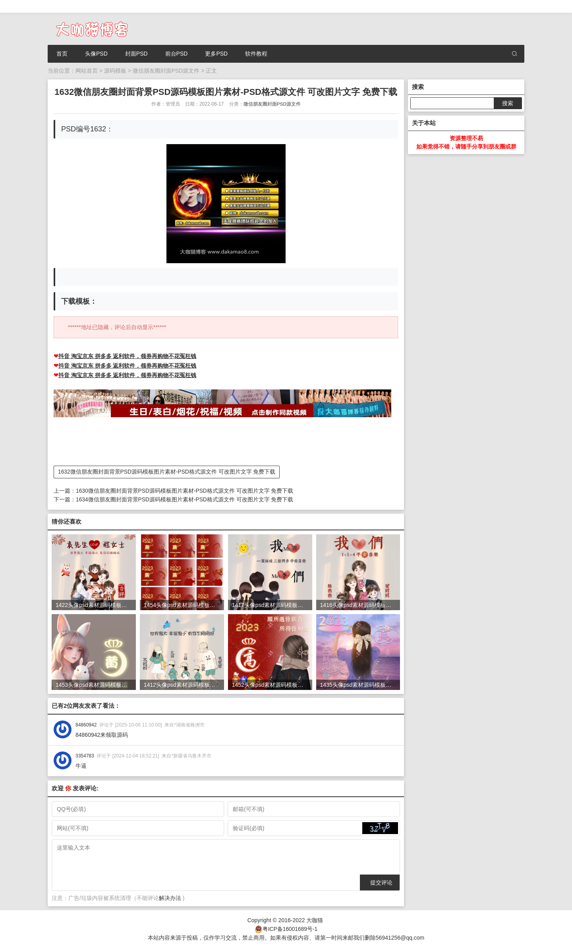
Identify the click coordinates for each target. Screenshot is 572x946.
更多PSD (216, 53)
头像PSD (96, 53)
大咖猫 (314, 919)
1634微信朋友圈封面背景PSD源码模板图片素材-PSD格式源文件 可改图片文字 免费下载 (185, 498)
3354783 (84, 754)
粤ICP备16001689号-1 (290, 927)
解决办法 (170, 897)
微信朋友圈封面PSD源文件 (166, 70)
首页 (62, 53)
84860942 (86, 723)
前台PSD (176, 53)
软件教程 (256, 53)
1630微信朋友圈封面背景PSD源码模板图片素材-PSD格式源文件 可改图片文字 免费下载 (185, 490)
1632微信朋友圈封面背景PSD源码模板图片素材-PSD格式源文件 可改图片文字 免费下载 (167, 471)
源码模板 (115, 70)
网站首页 (86, 70)
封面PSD (136, 53)
